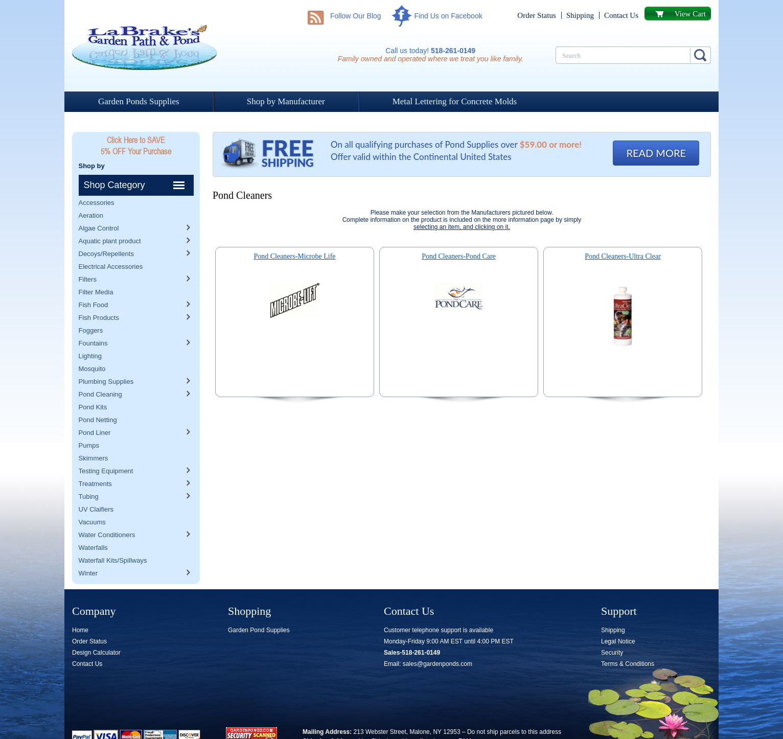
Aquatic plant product (110, 220)
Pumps (89, 424)
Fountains (93, 322)
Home (80, 609)
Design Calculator (96, 631)
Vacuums (92, 501)
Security (612, 631)
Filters (88, 258)
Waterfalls (93, 526)
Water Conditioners (107, 514)
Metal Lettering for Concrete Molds (455, 101)
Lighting (90, 335)
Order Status (536, 15)
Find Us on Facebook (448, 16)
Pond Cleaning (100, 373)
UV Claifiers (96, 488)
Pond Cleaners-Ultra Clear (623, 256)
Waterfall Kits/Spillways (113, 539)
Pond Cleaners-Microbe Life (294, 256)
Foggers (91, 309)
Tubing (89, 475)
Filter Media (96, 271)
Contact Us (621, 15)
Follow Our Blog (355, 16)
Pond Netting (98, 399)
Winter (88, 552)
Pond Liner (95, 411)
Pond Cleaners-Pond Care (459, 256)
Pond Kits (93, 386)
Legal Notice (618, 620)
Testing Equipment (106, 450)
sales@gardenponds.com (437, 642)
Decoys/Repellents (106, 233)
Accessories (96, 182)
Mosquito (92, 348)
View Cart (690, 14)
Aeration (91, 194)
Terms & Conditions (627, 642)
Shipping (580, 15)
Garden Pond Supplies (259, 609)
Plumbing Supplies (106, 360)
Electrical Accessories (111, 245)
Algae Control (99, 207)
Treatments (95, 463)
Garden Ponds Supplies (138, 101)
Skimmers (93, 437)
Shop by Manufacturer (286, 101)
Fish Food (93, 284)
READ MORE (656, 153)
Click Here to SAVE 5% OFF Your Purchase (136, 145)
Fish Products (99, 297)
